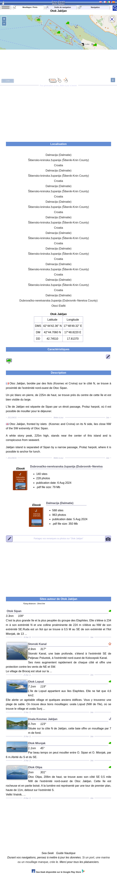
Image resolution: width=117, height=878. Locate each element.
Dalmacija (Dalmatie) (58, 154)
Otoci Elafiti (59, 305)
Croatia (58, 165)
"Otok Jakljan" (58, 538)
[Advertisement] (58, 112)
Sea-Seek (58, 1)
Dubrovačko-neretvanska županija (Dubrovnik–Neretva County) (58, 300)
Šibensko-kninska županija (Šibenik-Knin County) (58, 160)
